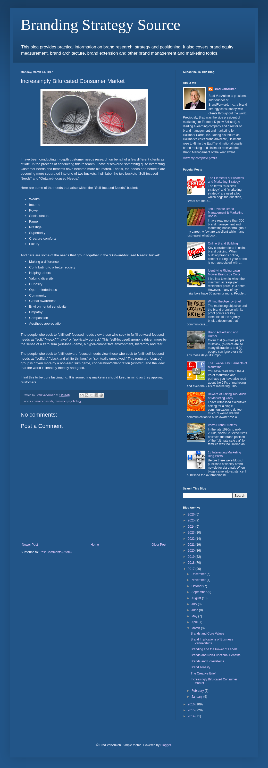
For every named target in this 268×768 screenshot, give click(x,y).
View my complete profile (200, 158)
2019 (192, 557)
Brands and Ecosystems (207, 661)
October (197, 586)
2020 (192, 550)
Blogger (165, 745)
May (194, 616)
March (196, 628)
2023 (192, 532)
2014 (192, 716)
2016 (192, 704)
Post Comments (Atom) (55, 552)
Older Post (159, 544)
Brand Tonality (200, 667)
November (199, 580)
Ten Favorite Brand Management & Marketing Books (225, 212)
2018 (192, 562)
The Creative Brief (203, 673)
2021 (192, 544)
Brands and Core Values (207, 633)
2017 (192, 569)
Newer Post (30, 544)
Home (95, 544)
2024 (192, 526)
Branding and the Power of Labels (214, 649)
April (194, 622)
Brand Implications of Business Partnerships (212, 641)
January (197, 696)
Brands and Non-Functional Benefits (215, 655)
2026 (192, 514)
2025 (192, 520)
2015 (192, 710)
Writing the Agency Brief (224, 301)
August (196, 598)
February (198, 691)
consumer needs (42, 401)
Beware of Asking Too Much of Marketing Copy (227, 396)
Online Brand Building (223, 243)
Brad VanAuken (225, 89)
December (199, 574)
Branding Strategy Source (100, 24)
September (199, 592)
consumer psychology (68, 401)
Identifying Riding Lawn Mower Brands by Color (224, 272)
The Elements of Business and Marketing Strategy (226, 179)
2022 (192, 539)
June (195, 610)
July (194, 604)
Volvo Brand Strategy (222, 425)
